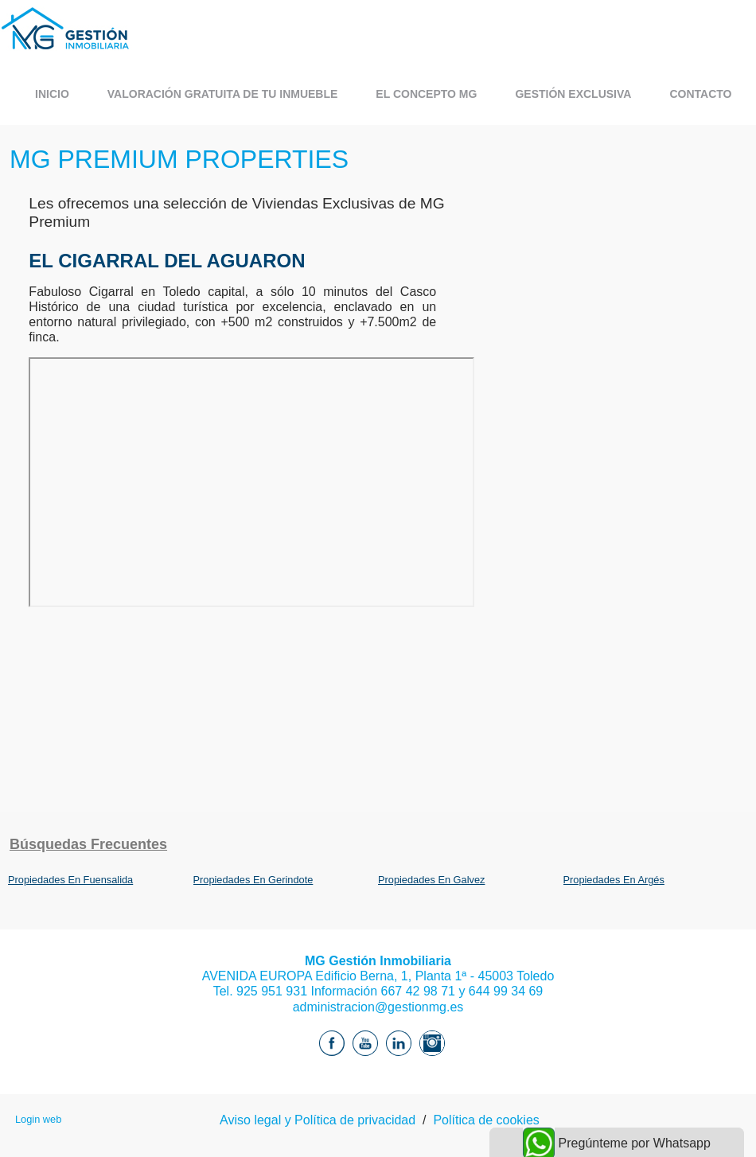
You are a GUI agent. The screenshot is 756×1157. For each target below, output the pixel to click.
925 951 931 (271, 991)
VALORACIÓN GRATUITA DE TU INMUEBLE (222, 94)
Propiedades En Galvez (431, 880)
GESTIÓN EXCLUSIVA (573, 94)
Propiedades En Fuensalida (70, 880)
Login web (38, 1119)
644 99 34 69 (506, 991)
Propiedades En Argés (613, 880)
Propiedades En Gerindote (253, 880)
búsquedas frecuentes (88, 844)
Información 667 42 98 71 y (388, 991)
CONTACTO (700, 94)
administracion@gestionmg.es (378, 1007)
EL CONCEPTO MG (426, 94)
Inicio (52, 94)
